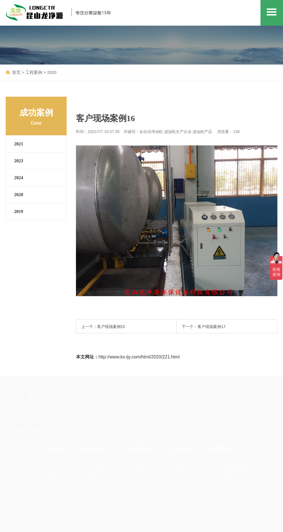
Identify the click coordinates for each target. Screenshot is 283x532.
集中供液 (138, 480)
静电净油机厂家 (96, 464)
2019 (18, 211)
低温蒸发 (138, 464)
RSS (176, 512)
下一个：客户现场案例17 (204, 326)
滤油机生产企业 (178, 131)
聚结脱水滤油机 (96, 488)
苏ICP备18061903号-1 (150, 512)
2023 (18, 160)
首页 (16, 72)
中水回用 (138, 472)
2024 (18, 177)
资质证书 (52, 480)
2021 (18, 143)
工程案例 (33, 72)
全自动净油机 (151, 131)
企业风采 (52, 472)
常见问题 (181, 480)
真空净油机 (92, 480)
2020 (51, 72)
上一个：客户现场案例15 (103, 326)
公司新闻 (181, 464)
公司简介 (52, 464)
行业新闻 (181, 472)
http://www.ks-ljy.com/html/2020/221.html (139, 356)
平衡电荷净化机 (96, 472)
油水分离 (90, 495)
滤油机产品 (202, 131)
